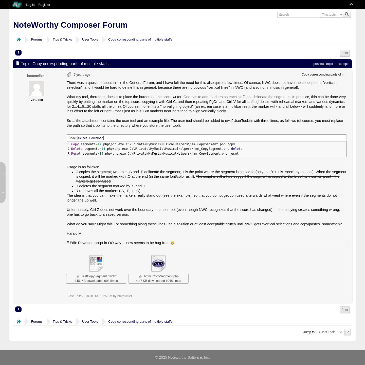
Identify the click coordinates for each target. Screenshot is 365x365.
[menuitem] (345, 53)
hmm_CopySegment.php (158, 276)
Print (344, 53)
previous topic (323, 64)
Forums (37, 39)
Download (96, 138)
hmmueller (35, 76)
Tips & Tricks (62, 39)
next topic (342, 64)
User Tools (90, 39)
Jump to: (309, 332)
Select (82, 138)
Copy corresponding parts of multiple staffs (140, 39)
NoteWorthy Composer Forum (70, 24)
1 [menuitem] (18, 52)
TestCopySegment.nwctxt (97, 276)
